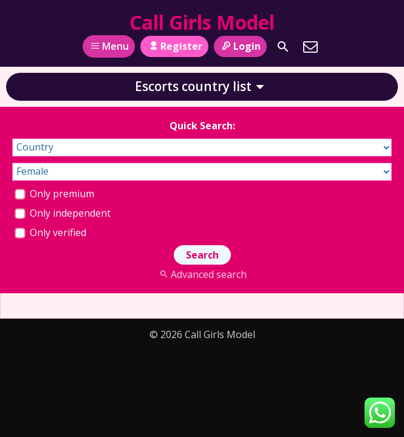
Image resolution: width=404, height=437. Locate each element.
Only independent (63, 213)
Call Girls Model (202, 22)
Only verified (50, 232)
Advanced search (202, 274)
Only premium (54, 193)
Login (240, 46)
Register (174, 46)
